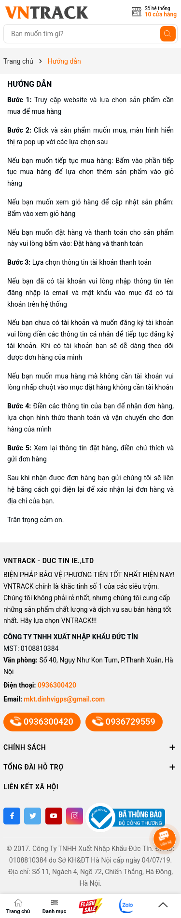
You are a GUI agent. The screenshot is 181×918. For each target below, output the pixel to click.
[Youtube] (53, 816)
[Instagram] (74, 816)
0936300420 (57, 685)
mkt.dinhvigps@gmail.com (64, 699)
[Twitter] (32, 816)
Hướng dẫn (29, 84)
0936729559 (124, 721)
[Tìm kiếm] (168, 33)
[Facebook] (11, 816)
